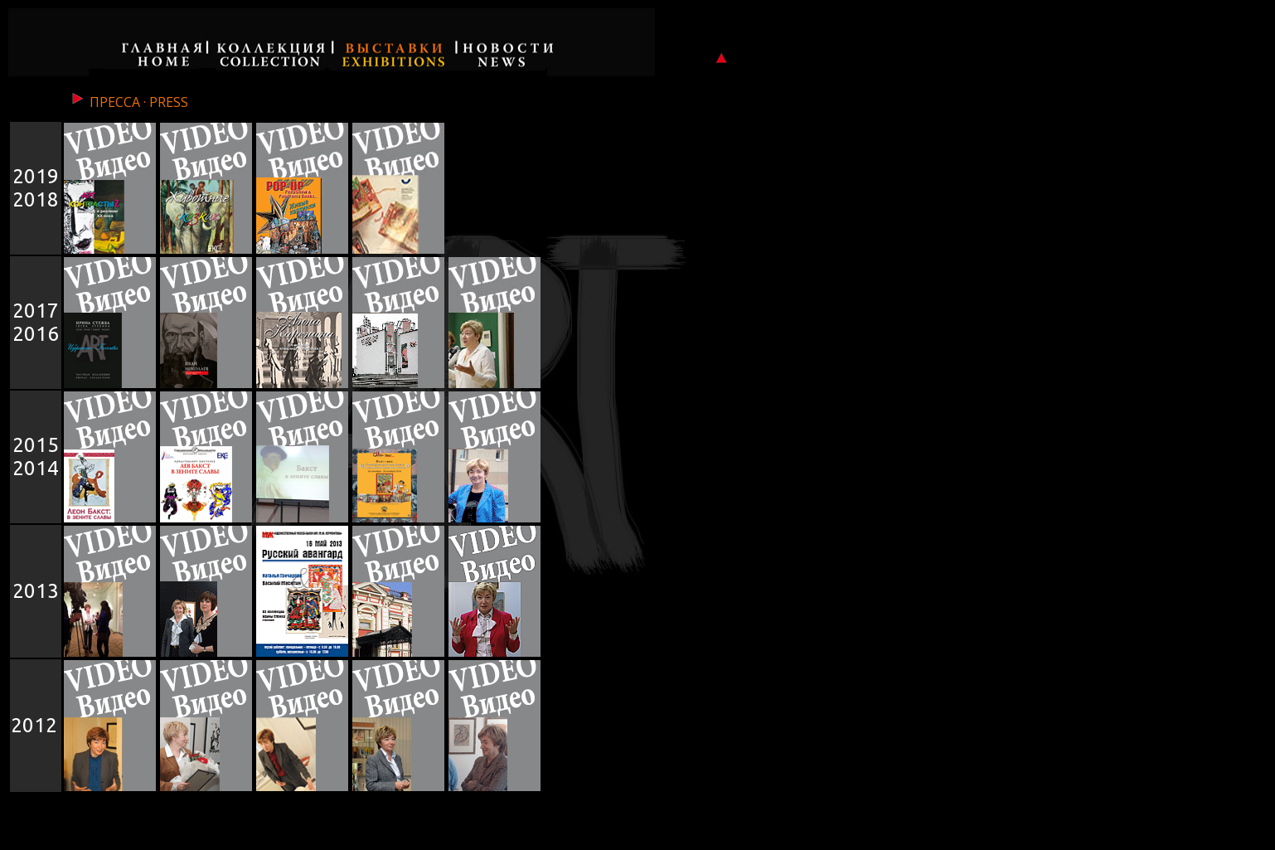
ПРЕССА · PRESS (129, 102)
